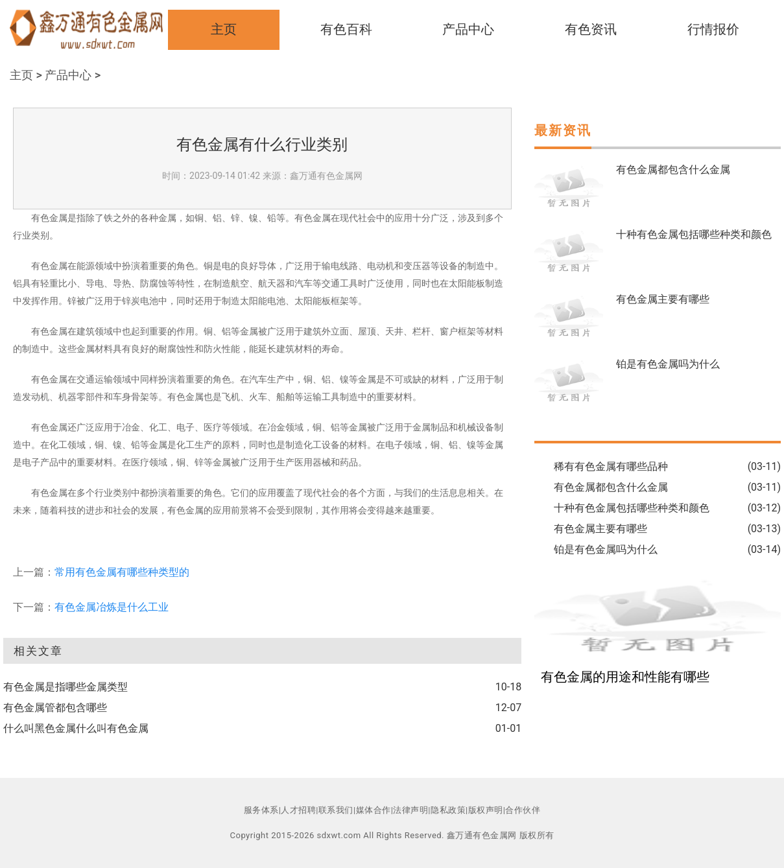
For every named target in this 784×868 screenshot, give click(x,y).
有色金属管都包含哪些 (55, 707)
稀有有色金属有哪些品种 (611, 466)
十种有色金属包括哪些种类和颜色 (694, 234)
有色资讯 (591, 29)
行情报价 (713, 29)
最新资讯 (562, 130)
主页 (224, 29)
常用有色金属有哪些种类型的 (121, 572)
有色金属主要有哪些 (662, 299)
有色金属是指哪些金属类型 (65, 687)
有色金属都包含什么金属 (673, 169)
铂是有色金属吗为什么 (668, 364)
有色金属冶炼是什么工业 (111, 607)
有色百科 (346, 29)
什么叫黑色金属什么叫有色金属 (75, 728)
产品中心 (468, 29)
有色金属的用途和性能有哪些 (625, 677)
